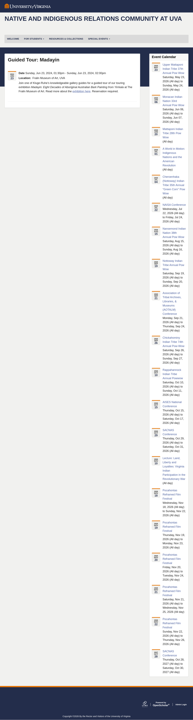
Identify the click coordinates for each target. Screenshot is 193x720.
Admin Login (181, 705)
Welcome (13, 38)
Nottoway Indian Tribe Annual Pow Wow (173, 265)
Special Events (99, 38)
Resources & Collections (66, 38)
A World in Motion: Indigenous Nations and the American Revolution (174, 157)
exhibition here (81, 91)
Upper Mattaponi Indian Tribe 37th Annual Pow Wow (173, 69)
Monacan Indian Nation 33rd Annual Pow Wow (173, 101)
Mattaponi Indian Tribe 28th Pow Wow (173, 133)
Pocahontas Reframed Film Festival (172, 494)
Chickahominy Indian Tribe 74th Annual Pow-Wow (173, 342)
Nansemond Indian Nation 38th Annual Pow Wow (174, 233)
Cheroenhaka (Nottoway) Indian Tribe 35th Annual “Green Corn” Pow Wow (174, 185)
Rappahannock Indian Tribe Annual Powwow (173, 374)
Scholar (161, 704)
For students (34, 38)
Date (22, 73)
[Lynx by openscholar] (147, 704)
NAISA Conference (174, 204)
